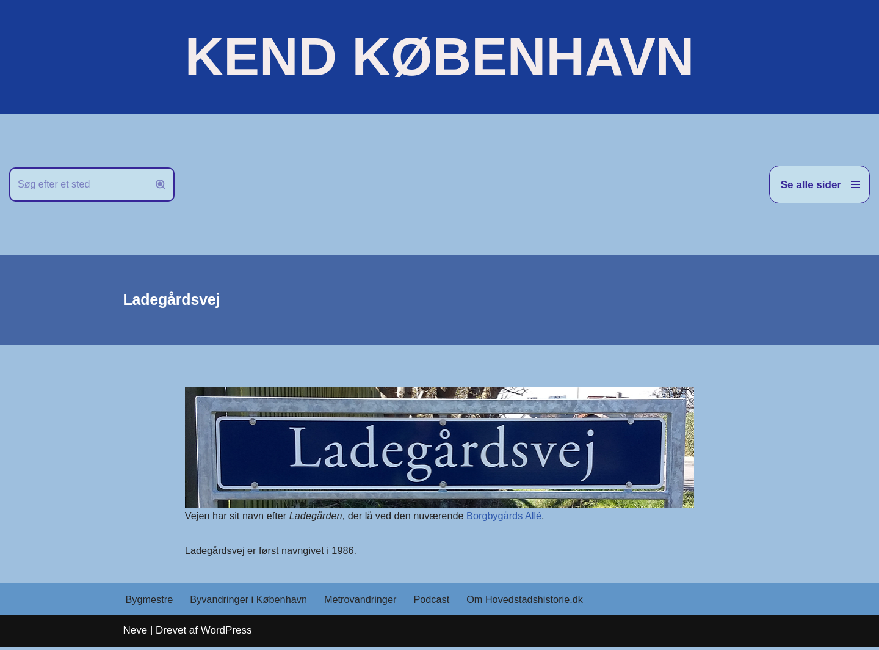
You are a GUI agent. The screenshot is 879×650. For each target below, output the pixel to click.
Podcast (442, 602)
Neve (135, 633)
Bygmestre (150, 602)
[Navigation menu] (819, 184)
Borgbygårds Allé (518, 516)
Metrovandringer (369, 602)
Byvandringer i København (253, 602)
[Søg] (78, 184)
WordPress (226, 633)
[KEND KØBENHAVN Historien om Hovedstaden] (439, 57)
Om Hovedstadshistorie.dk (539, 602)
